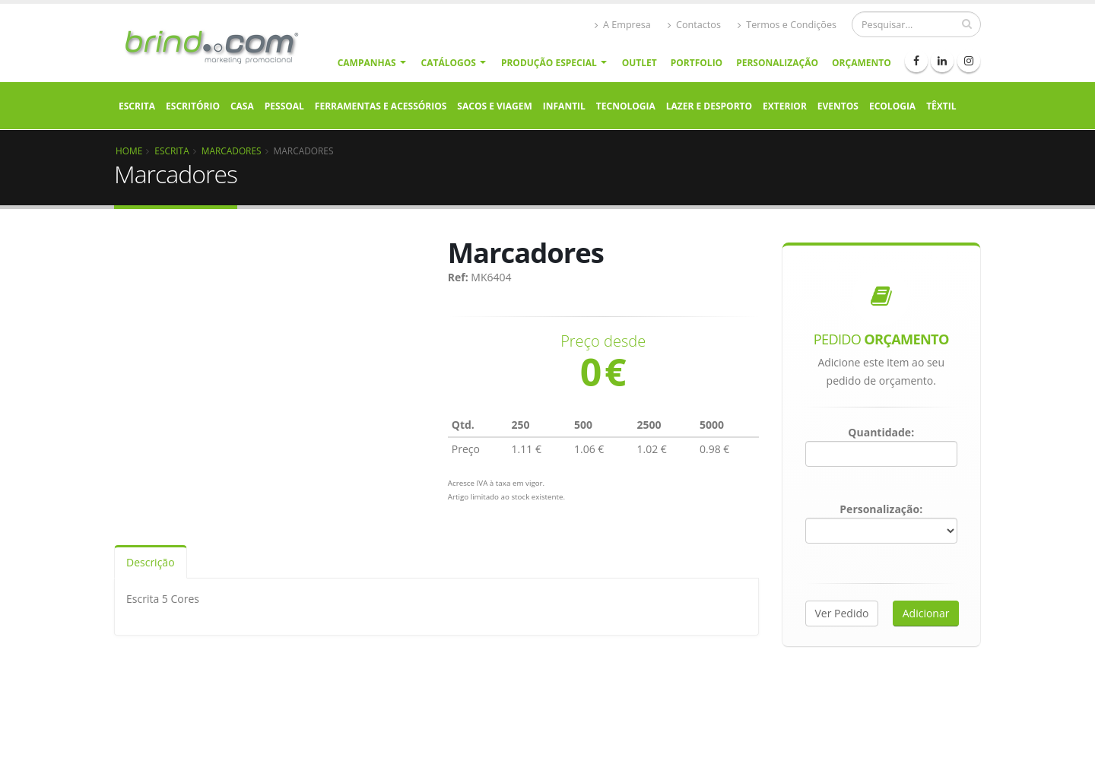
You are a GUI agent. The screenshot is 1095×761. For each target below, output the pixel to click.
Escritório (193, 106)
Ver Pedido (842, 613)
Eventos (838, 106)
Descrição (150, 562)
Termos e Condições (787, 24)
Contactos (694, 24)
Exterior (785, 106)
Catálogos (448, 62)
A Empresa (623, 24)
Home (129, 150)
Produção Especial (549, 62)
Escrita (137, 106)
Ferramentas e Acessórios (380, 106)
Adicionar (926, 613)
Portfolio (696, 62)
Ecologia (892, 106)
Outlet (639, 62)
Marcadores (232, 150)
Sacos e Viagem (494, 106)
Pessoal (284, 106)
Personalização (777, 62)
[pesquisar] (967, 23)
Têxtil (941, 106)
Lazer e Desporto (709, 106)
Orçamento (861, 62)
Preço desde (603, 341)
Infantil (564, 106)
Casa (242, 106)
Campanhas (367, 62)
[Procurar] (916, 24)
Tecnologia (625, 106)
